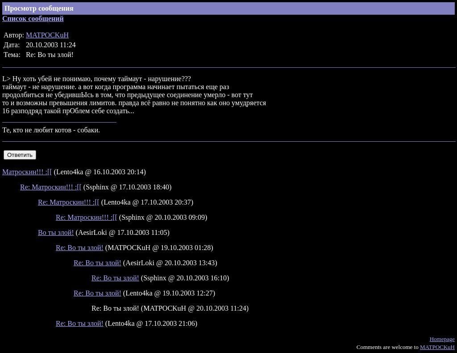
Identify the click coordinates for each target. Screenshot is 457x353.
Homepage (442, 339)
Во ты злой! (56, 232)
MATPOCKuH (47, 35)
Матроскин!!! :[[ (27, 172)
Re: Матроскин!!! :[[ (51, 187)
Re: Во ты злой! (80, 247)
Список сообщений (33, 18)
